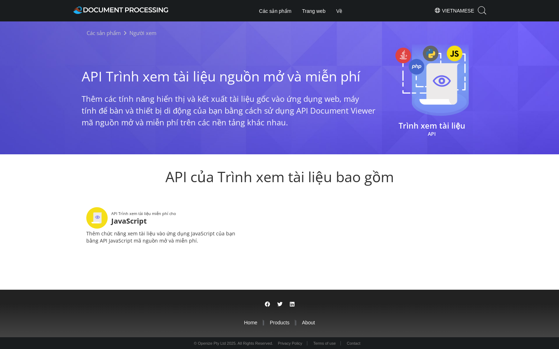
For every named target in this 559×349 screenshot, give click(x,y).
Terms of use (324, 342)
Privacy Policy (289, 342)
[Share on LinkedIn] (292, 303)
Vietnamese (454, 10)
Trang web (313, 11)
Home (250, 322)
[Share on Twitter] (280, 303)
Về (339, 11)
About (308, 322)
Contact (354, 342)
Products (279, 322)
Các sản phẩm (275, 11)
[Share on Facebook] (267, 303)
